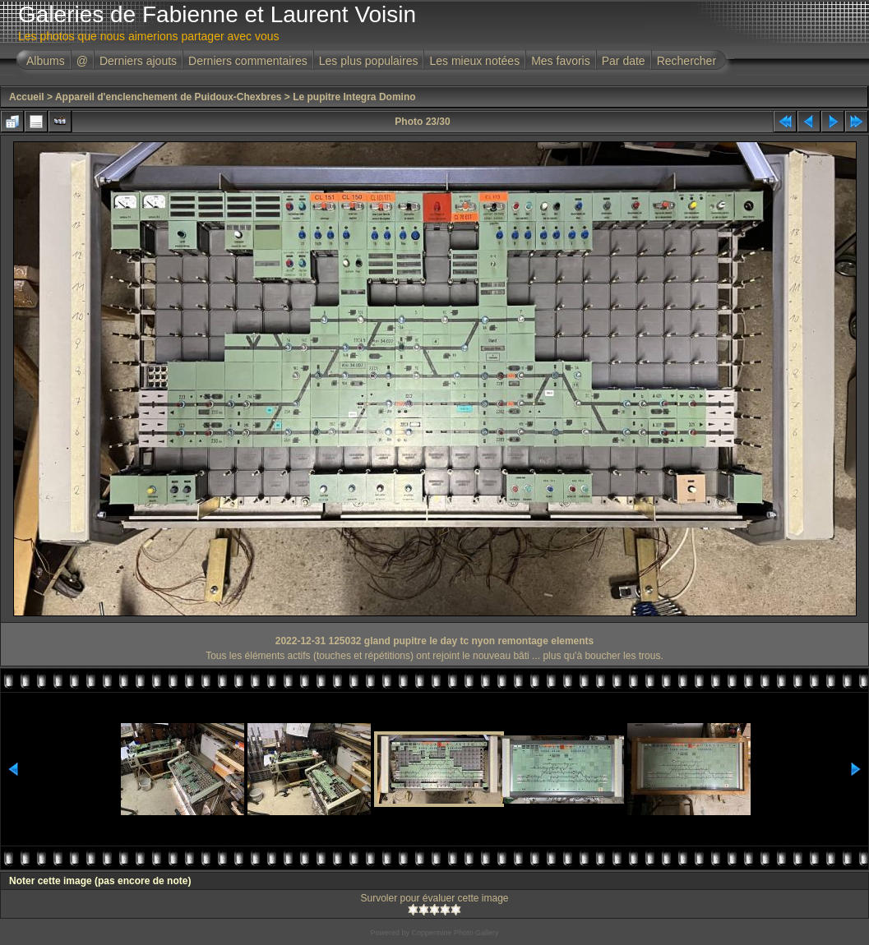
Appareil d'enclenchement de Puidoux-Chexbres (168, 97)
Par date (623, 60)
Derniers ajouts (138, 60)
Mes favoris (560, 60)
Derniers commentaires (247, 60)
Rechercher (686, 60)
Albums (45, 60)
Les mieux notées (474, 60)
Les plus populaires (368, 60)
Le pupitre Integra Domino (354, 97)
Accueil (26, 97)
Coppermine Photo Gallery (454, 933)
